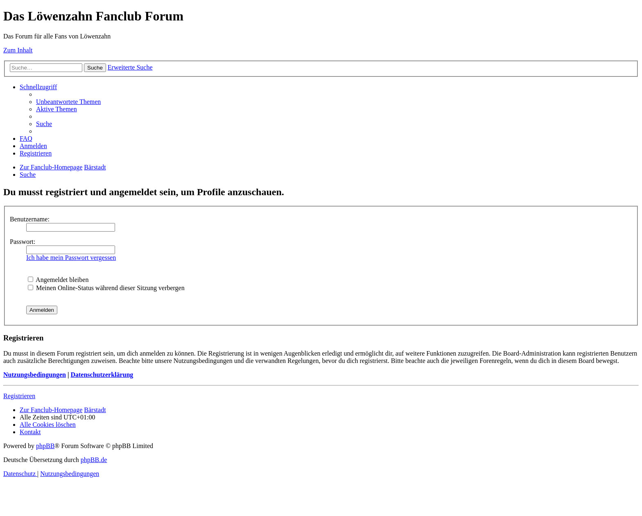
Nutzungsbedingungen (34, 374)
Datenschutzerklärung (101, 374)
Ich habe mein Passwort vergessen (71, 257)
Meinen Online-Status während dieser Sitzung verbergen (106, 287)
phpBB (45, 445)
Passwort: (22, 241)
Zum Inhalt (18, 50)
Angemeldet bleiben (58, 279)
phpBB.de (94, 459)
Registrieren (19, 395)
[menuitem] (68, 101)
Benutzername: (30, 219)
